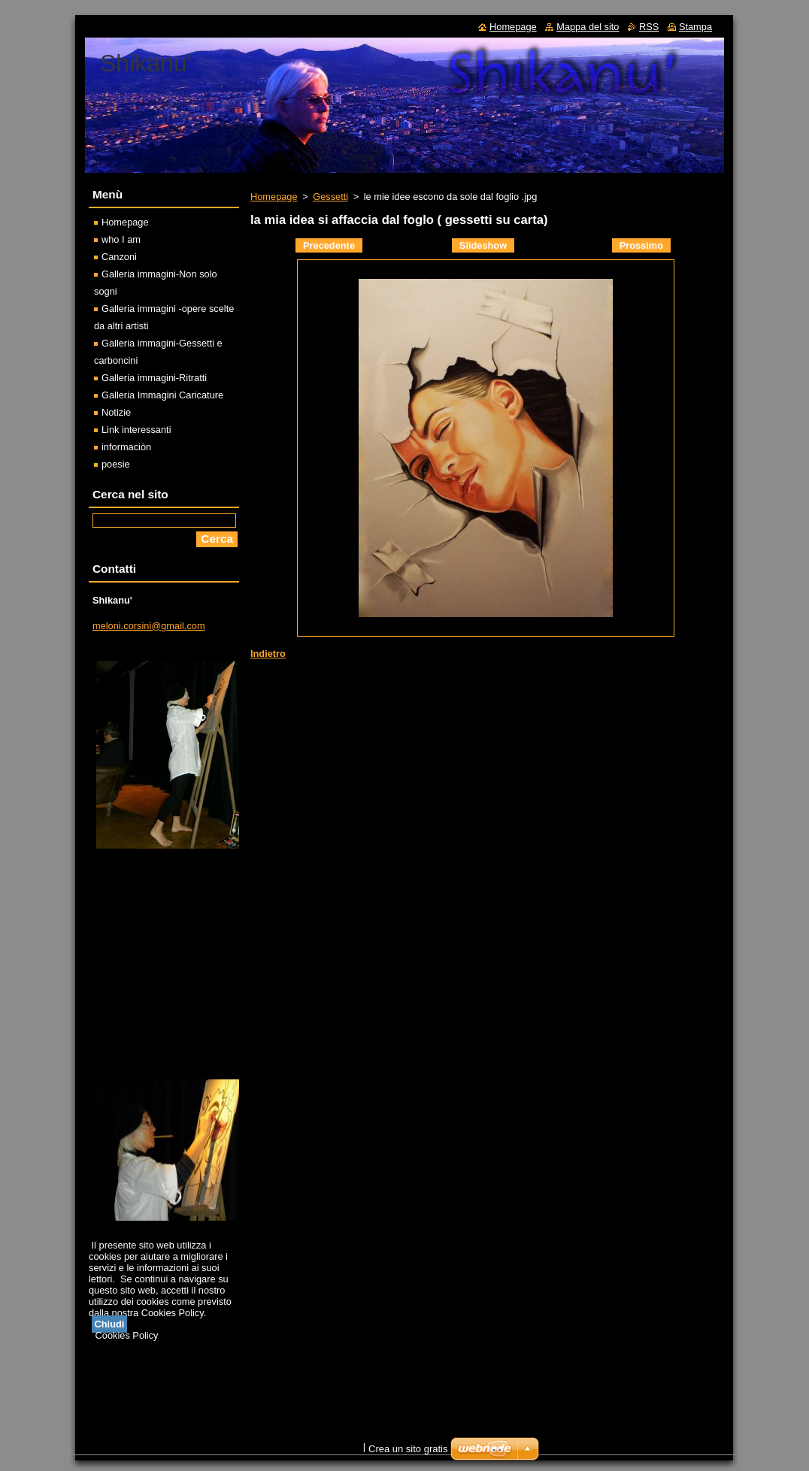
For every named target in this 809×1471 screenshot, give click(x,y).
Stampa (695, 26)
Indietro (268, 653)
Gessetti (330, 196)
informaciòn (126, 446)
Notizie (116, 412)
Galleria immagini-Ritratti (154, 377)
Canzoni (119, 256)
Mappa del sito (587, 26)
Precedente (329, 245)
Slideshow (483, 245)
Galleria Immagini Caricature (162, 395)
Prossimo (641, 245)
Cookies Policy (127, 1335)
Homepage (274, 196)
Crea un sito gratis (408, 1448)
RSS (649, 26)
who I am (121, 239)
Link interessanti (136, 429)
